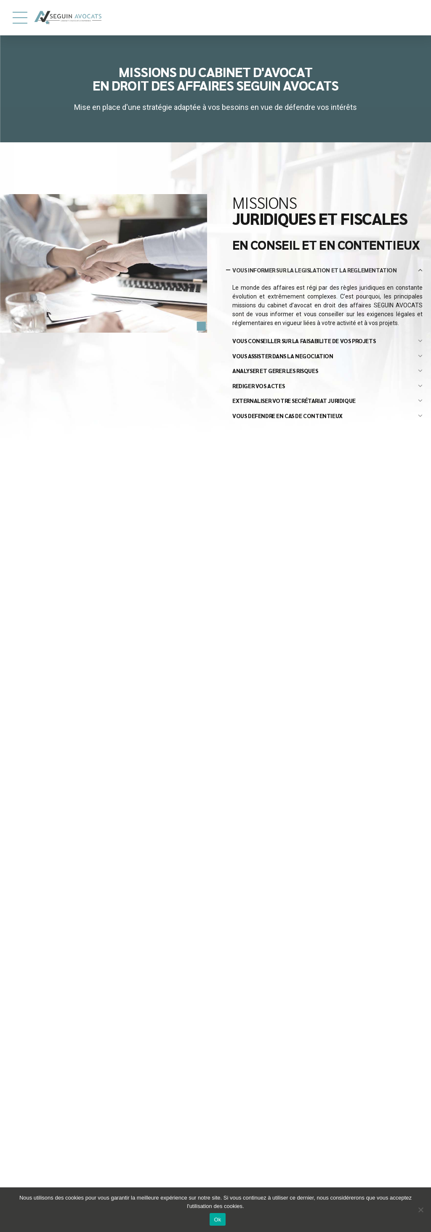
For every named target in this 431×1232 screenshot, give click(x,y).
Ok (217, 1219)
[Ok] (420, 1209)
